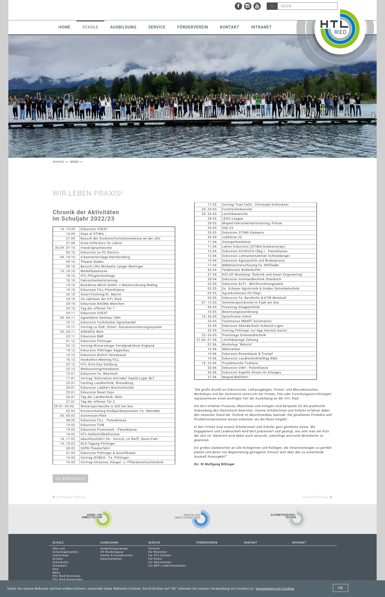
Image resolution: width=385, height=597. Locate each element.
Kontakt (229, 27)
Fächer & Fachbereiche (116, 555)
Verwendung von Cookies (275, 588)
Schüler (58, 558)
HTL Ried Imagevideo (68, 579)
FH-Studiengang (111, 552)
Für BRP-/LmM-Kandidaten (167, 565)
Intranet (261, 27)
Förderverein (192, 27)
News (74, 161)
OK (340, 588)
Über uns (59, 548)
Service (156, 27)
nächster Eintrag (317, 497)
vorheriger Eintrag (69, 497)
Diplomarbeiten (111, 558)
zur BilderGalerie (70, 478)
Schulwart (60, 565)
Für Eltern (155, 558)
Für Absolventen (159, 562)
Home (64, 27)
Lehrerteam (61, 555)
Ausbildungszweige (114, 548)
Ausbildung (123, 27)
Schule (90, 27)
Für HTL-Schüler (159, 555)
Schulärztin (61, 562)
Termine (154, 548)
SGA (55, 569)
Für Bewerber (157, 552)
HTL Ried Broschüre (67, 576)
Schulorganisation (65, 552)
